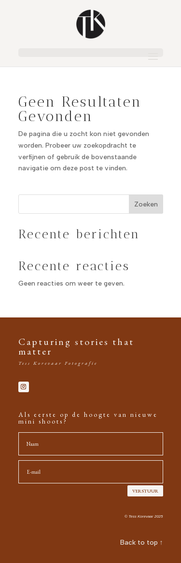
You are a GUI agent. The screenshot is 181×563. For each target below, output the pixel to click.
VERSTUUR (145, 491)
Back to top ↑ (141, 542)
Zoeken (146, 204)
